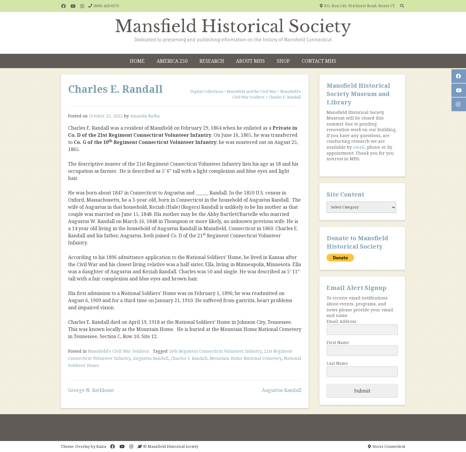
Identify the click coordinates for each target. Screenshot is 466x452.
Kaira (101, 446)
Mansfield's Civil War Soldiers (118, 351)
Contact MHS (319, 61)
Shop (283, 61)
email (359, 147)
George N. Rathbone (91, 390)
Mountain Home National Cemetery (245, 358)
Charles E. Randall (189, 358)
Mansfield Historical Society (233, 26)
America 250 (172, 61)
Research (211, 61)
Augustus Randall (151, 358)
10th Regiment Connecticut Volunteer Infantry (215, 351)
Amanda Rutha (145, 116)
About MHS (250, 61)
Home (137, 61)
